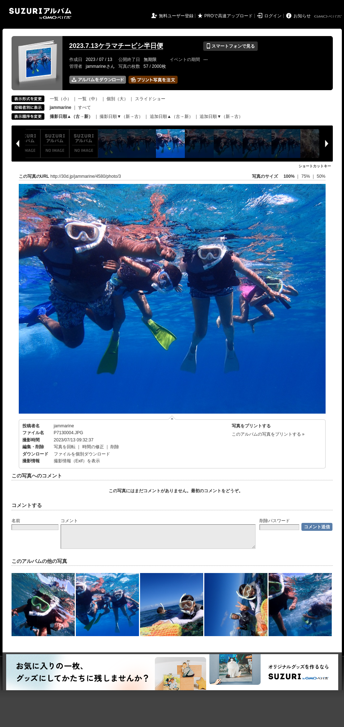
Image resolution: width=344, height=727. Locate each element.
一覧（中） (89, 98)
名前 (16, 520)
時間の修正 (93, 446)
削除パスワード (275, 520)
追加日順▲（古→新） (171, 116)
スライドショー (150, 98)
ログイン (273, 15)
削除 (114, 446)
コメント (69, 520)
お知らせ (302, 15)
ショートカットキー (315, 166)
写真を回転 (64, 446)
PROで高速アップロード (228, 15)
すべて (84, 107)
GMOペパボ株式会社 (328, 16)
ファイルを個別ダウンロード (82, 454)
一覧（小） (60, 98)
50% (321, 176)
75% (306, 176)
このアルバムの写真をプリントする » (268, 434)
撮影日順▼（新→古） (121, 116)
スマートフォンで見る (230, 46)
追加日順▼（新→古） (221, 116)
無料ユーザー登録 (176, 15)
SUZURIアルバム (40, 13)
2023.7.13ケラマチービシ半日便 (116, 45)
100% (289, 176)
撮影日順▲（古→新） (71, 116)
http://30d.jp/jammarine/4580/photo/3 (86, 176)
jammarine (64, 425)
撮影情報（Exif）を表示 (77, 460)
